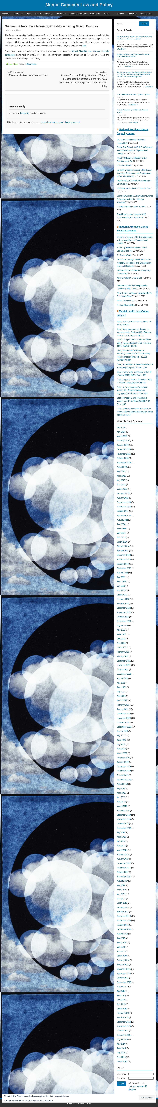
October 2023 (123, 564)
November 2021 (124, 665)
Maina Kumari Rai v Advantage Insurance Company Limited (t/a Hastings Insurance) (135, 199)
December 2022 (124, 608)
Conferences (31, 64)
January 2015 (123, 1017)
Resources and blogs (44, 14)
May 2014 (121, 1053)
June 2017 (121, 890)
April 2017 (121, 899)
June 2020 (121, 740)
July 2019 (121, 788)
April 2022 (121, 643)
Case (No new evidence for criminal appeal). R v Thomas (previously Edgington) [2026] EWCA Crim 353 (132, 390)
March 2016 (122, 956)
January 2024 (123, 551)
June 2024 (121, 529)
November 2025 (124, 454)
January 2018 (123, 859)
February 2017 (123, 907)
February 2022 (123, 652)
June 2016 (121, 943)
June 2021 (121, 687)
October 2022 (123, 617)
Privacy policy (146, 14)
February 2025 (123, 493)
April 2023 (121, 590)
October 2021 (123, 670)
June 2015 (121, 995)
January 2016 (123, 965)
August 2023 (122, 573)
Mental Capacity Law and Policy (79, 4)
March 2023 (122, 595)
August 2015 (122, 987)
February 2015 (123, 1013)
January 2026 (123, 445)
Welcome (6, 14)
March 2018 (122, 850)
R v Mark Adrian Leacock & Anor (131, 207)
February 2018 (123, 855)
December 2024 (124, 502)
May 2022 (121, 639)
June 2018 (121, 837)
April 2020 (121, 749)
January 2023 (123, 603)
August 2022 (122, 626)
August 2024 (122, 520)
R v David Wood (124, 166)
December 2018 (124, 815)
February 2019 (123, 810)
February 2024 (123, 546)
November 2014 (124, 1026)
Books (106, 14)
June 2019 (121, 793)
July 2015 (121, 991)
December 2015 (124, 969)
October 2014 (123, 1031)
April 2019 (121, 802)
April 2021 (121, 696)
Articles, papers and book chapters (84, 14)
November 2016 (124, 921)
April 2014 (121, 1057)
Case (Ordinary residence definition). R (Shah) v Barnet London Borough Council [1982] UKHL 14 (135, 412)
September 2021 (124, 674)
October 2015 (123, 978)
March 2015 (122, 1009)
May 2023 (121, 586)
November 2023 (124, 559)
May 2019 (121, 797)
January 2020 (123, 762)
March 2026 (122, 436)
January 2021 (123, 709)
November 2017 (124, 868)
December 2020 (124, 714)
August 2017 (122, 881)
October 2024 (123, 511)
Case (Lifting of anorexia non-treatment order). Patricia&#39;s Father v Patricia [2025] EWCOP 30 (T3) (134, 343)
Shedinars (61, 14)
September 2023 (124, 568)
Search (144, 23)
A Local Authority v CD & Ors (129, 278)
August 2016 (122, 934)
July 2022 (121, 630)
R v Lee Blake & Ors (126, 305)
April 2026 (121, 432)
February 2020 (123, 758)
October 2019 (123, 775)
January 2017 (123, 912)
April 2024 (121, 537)
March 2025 (122, 489)
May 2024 (121, 533)
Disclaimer (132, 14)
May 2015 (121, 1000)
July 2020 (121, 736)
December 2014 (124, 1022)
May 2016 (121, 947)
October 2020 (123, 722)
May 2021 (121, 692)
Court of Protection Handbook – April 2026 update (133, 94)
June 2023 (121, 581)
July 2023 (121, 577)
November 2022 (124, 612)
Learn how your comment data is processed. (61, 122)
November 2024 (124, 507)
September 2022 (124, 621)
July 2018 (121, 832)
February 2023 (123, 599)
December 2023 (124, 555)
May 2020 (121, 744)
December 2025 (124, 449)
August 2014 (122, 1039)
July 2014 (121, 1044)
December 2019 (124, 766)
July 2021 (121, 683)
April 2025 (121, 485)
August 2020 (122, 731)
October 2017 (123, 872)
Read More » (122, 49)
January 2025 (123, 498)
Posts (28, 14)
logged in (24, 113)
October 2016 (123, 925)
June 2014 (121, 1048)
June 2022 (121, 634)
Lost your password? (137, 1086)
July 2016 (121, 938)
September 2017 (124, 877)
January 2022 (123, 656)
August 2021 (122, 678)
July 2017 (121, 885)
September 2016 (124, 929)
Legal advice (118, 14)
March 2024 (122, 542)
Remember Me (138, 1083)
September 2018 (124, 828)
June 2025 (121, 476)
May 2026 (121, 427)
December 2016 (124, 916)
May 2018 (121, 841)
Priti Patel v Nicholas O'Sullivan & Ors (133, 188)
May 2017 (121, 894)
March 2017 (122, 903)
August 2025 (122, 467)
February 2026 (123, 441)
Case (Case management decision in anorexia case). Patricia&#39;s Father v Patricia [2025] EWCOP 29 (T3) (134, 332)
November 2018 (124, 819)
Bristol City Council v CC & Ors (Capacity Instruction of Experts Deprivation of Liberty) (135, 150)
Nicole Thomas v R (125, 301)
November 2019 (124, 771)
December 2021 (124, 661)
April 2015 (121, 1004)
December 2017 (124, 863)
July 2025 (121, 471)
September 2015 (124, 982)
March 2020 (122, 753)
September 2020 (124, 727)
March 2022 (122, 648)
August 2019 (122, 784)
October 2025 (123, 458)
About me (18, 14)
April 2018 (121, 846)
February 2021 (123, 705)
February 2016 (123, 960)
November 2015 (124, 973)
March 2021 (122, 700)
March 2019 (122, 806)
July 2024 (121, 524)
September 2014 (124, 1035)
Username (121, 1074)
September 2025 (124, 463)
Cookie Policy (48, 1100)
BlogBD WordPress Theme (79, 1103)
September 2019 (124, 780)
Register (132, 1089)
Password (121, 1078)
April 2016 (121, 951)
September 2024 (124, 515)
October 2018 (123, 824)
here (84, 46)
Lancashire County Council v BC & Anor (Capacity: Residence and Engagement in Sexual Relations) (134, 173)
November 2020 (124, 718)
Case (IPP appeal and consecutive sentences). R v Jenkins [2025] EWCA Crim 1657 (133, 401)
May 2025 (121, 480)
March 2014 (122, 1061)
